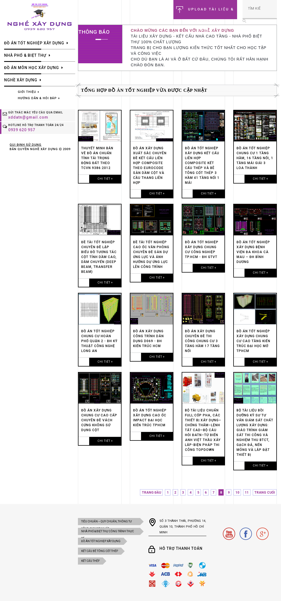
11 (247, 492)
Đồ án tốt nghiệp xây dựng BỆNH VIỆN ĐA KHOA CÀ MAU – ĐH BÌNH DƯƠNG (253, 252)
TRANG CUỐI (264, 492)
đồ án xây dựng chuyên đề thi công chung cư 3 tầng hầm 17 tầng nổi (202, 341)
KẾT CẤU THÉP (90, 560)
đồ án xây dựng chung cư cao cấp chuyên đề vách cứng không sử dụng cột (99, 420)
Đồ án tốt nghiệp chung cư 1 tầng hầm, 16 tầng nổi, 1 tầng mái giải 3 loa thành (255, 158)
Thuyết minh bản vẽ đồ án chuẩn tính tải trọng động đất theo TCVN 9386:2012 (97, 158)
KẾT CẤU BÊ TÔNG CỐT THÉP (99, 551)
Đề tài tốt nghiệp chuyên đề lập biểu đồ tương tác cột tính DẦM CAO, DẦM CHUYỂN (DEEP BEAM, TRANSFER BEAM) (99, 257)
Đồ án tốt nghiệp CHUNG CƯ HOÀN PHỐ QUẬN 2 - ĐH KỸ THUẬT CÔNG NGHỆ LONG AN (99, 341)
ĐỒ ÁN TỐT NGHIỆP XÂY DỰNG (100, 541)
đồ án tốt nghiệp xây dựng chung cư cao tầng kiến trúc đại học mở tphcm (253, 341)
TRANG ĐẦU (151, 492)
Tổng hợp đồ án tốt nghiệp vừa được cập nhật (144, 90)
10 (237, 492)
